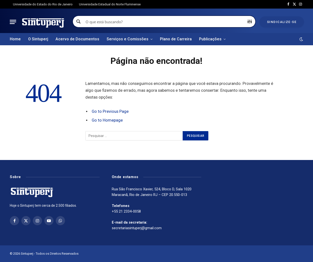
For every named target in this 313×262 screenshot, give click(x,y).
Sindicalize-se (281, 22)
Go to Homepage (107, 120)
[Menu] (13, 21)
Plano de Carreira (176, 39)
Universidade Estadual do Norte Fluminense (110, 4)
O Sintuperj (38, 39)
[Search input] (164, 21)
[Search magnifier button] (78, 21)
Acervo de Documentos (77, 39)
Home (15, 39)
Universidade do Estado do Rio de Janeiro (43, 4)
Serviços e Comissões (127, 39)
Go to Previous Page (110, 111)
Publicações (210, 39)
